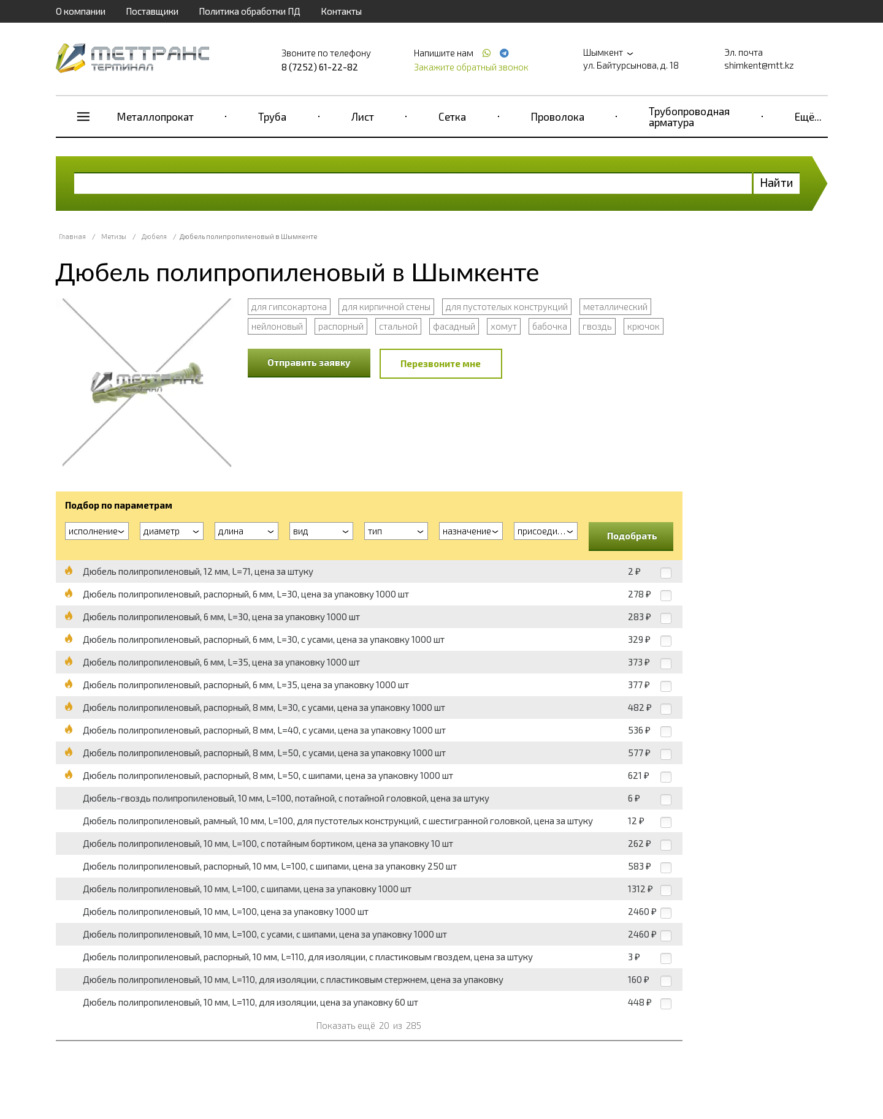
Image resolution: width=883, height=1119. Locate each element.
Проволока (557, 116)
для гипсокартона (289, 306)
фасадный (454, 326)
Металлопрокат (155, 116)
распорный (341, 326)
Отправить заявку (309, 362)
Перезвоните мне (440, 363)
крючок (643, 326)
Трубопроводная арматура (689, 116)
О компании (80, 11)
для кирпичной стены (386, 306)
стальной (398, 326)
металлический (615, 306)
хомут (504, 326)
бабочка (549, 326)
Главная (72, 236)
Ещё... (808, 116)
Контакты (341, 11)
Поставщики (152, 11)
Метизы (113, 236)
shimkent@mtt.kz (759, 64)
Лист (362, 116)
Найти (776, 182)
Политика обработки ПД (249, 11)
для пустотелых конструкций (507, 306)
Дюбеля (154, 236)
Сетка (452, 116)
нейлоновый (277, 326)
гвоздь (597, 326)
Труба (272, 116)
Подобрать (632, 535)
